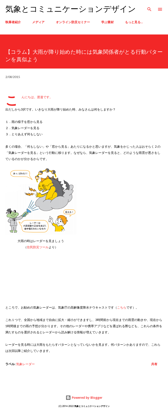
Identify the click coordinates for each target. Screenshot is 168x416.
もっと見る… (134, 22)
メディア (38, 22)
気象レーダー (25, 364)
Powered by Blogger (84, 397)
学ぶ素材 (107, 22)
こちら (121, 307)
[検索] (149, 8)
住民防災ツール (38, 247)
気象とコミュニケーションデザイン (70, 9)
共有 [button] (154, 364)
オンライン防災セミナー (73, 22)
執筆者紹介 (13, 22)
